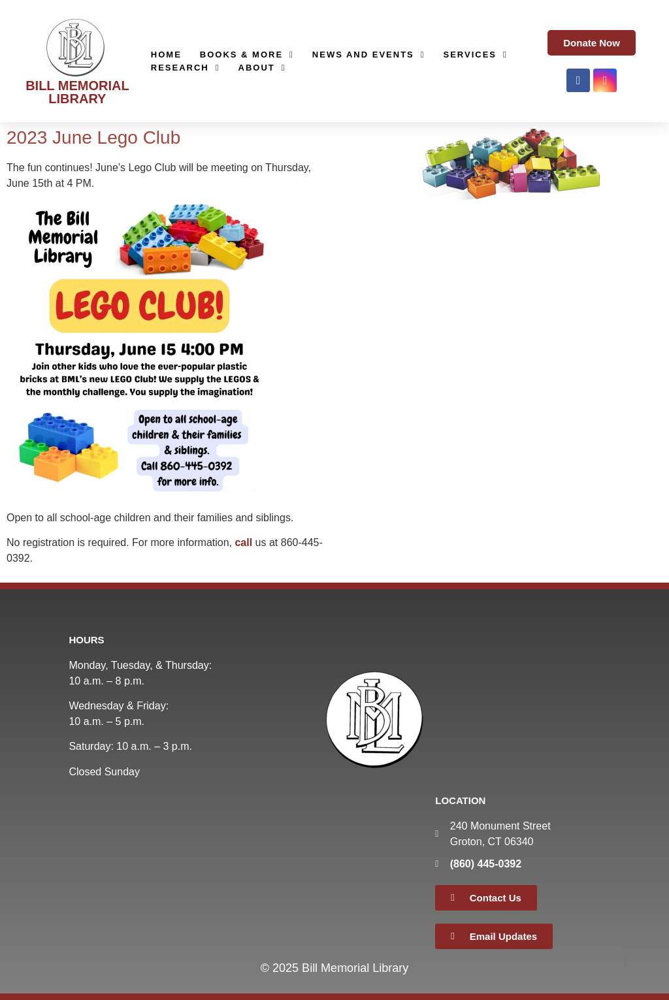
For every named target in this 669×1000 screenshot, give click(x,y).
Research (185, 67)
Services (476, 54)
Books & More (247, 54)
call (243, 542)
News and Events (368, 54)
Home (166, 54)
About (262, 67)
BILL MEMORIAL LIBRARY (77, 92)
